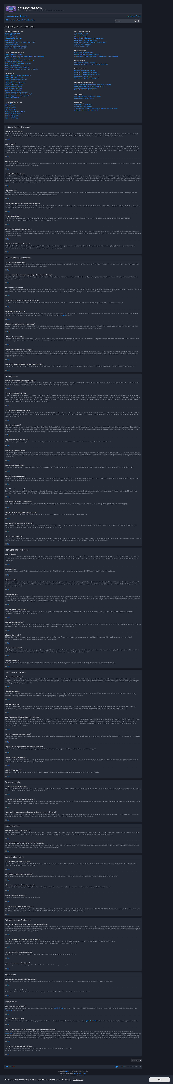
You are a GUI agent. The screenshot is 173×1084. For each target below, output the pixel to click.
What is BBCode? (10, 104)
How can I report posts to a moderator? (16, 92)
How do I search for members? (83, 76)
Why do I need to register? (13, 33)
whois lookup (9, 1034)
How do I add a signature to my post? (16, 79)
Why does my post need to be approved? (17, 96)
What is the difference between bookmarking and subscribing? (92, 84)
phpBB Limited (58, 1008)
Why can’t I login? (10, 40)
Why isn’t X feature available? (83, 106)
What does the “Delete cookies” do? (15, 48)
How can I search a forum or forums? (85, 70)
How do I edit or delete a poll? (14, 84)
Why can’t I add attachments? (13, 88)
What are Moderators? (80, 35)
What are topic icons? (11, 118)
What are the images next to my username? (18, 63)
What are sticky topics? (12, 115)
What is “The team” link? (81, 46)
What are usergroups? (80, 37)
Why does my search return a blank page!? (87, 74)
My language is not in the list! (13, 61)
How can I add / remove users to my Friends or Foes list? (91, 64)
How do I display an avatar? (13, 65)
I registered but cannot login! (13, 38)
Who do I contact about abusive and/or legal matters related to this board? (96, 108)
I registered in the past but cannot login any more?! (20, 42)
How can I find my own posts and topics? (86, 78)
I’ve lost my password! (11, 44)
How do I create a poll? (12, 81)
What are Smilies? (10, 107)
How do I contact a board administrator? (86, 110)
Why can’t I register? (11, 37)
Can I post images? (10, 109)
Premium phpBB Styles (80, 1073)
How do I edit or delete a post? (14, 77)
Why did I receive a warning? (13, 90)
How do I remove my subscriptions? (84, 90)
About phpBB (9, 1010)
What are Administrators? (81, 33)
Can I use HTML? (10, 106)
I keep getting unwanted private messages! (86, 54)
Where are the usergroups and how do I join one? (88, 38)
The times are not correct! (12, 58)
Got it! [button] (159, 1080)
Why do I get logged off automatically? (16, 46)
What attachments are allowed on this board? (87, 96)
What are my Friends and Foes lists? (85, 62)
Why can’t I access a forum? (13, 86)
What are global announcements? (15, 111)
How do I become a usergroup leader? (85, 40)
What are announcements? (13, 113)
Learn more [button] (78, 1080)
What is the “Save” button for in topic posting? (18, 94)
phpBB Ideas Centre (91, 1021)
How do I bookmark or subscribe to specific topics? (89, 86)
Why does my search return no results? (85, 72)
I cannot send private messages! (83, 52)
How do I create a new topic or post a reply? (18, 75)
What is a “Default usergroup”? (83, 44)
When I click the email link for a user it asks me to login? (21, 69)
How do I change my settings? (14, 54)
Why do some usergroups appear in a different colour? (90, 42)
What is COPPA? (10, 35)
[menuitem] (16, 16)
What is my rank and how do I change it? (17, 67)
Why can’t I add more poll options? (15, 83)
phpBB (64, 315)
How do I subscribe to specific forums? (85, 88)
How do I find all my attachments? (84, 98)
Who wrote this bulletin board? (83, 104)
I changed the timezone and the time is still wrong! (19, 60)
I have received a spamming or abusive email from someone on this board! (96, 56)
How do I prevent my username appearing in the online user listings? (25, 56)
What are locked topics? (12, 117)
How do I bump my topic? (12, 97)
